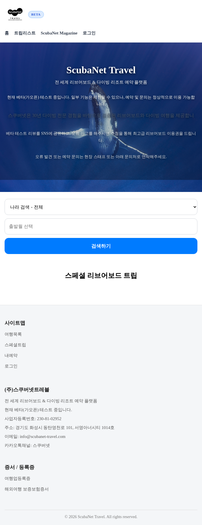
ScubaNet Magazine (59, 33)
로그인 (89, 33)
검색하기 (101, 246)
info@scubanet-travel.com (42, 436)
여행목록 (13, 334)
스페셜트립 (15, 345)
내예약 (11, 355)
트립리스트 (25, 33)
